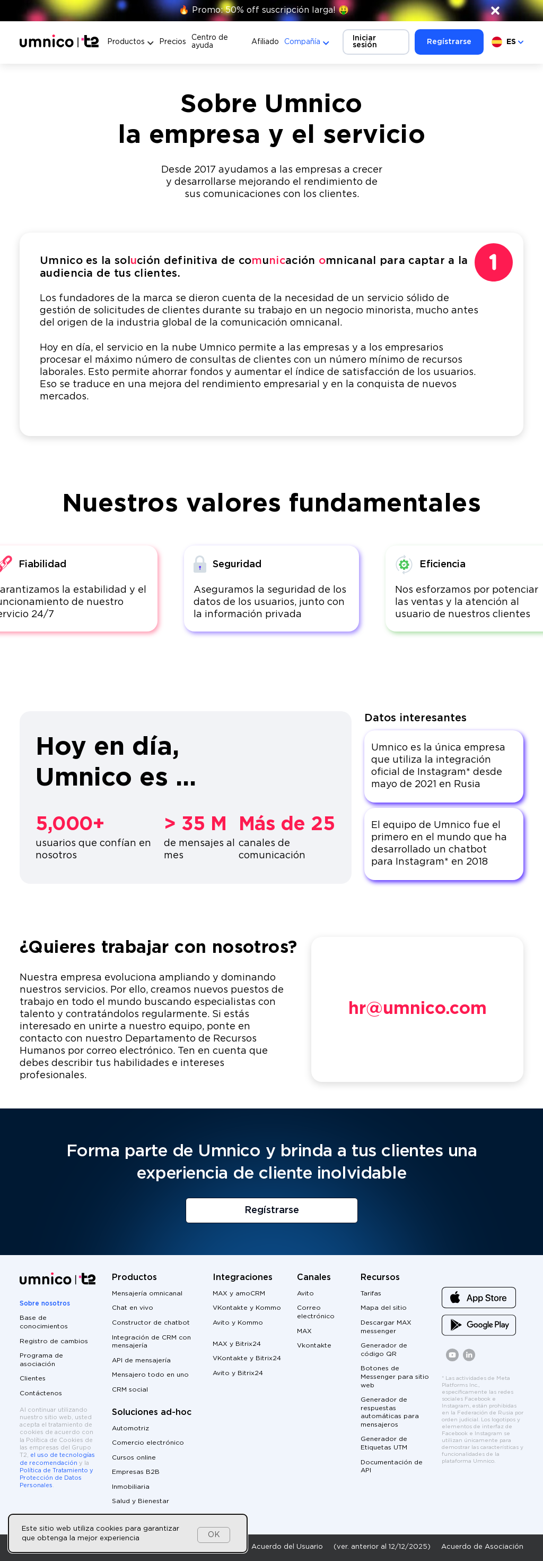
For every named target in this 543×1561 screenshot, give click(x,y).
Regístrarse (449, 42)
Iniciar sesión (365, 41)
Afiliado (265, 42)
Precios (172, 42)
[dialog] (127, 1533)
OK (214, 1535)
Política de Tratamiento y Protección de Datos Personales (56, 1478)
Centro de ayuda (209, 42)
